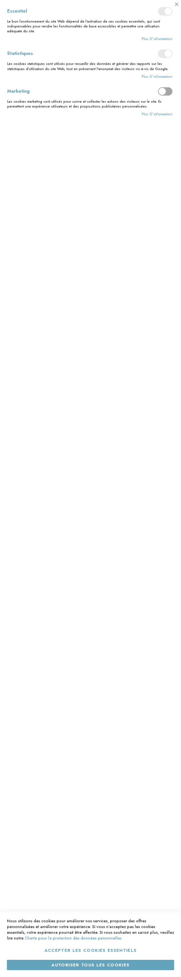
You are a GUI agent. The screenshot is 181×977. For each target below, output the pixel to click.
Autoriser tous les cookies (90, 965)
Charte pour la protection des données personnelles (73, 938)
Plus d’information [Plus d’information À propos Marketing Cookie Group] (157, 114)
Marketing (165, 91)
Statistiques (165, 53)
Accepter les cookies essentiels (90, 950)
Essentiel (165, 11)
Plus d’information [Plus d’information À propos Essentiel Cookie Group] (157, 39)
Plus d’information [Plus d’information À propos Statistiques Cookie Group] (157, 76)
